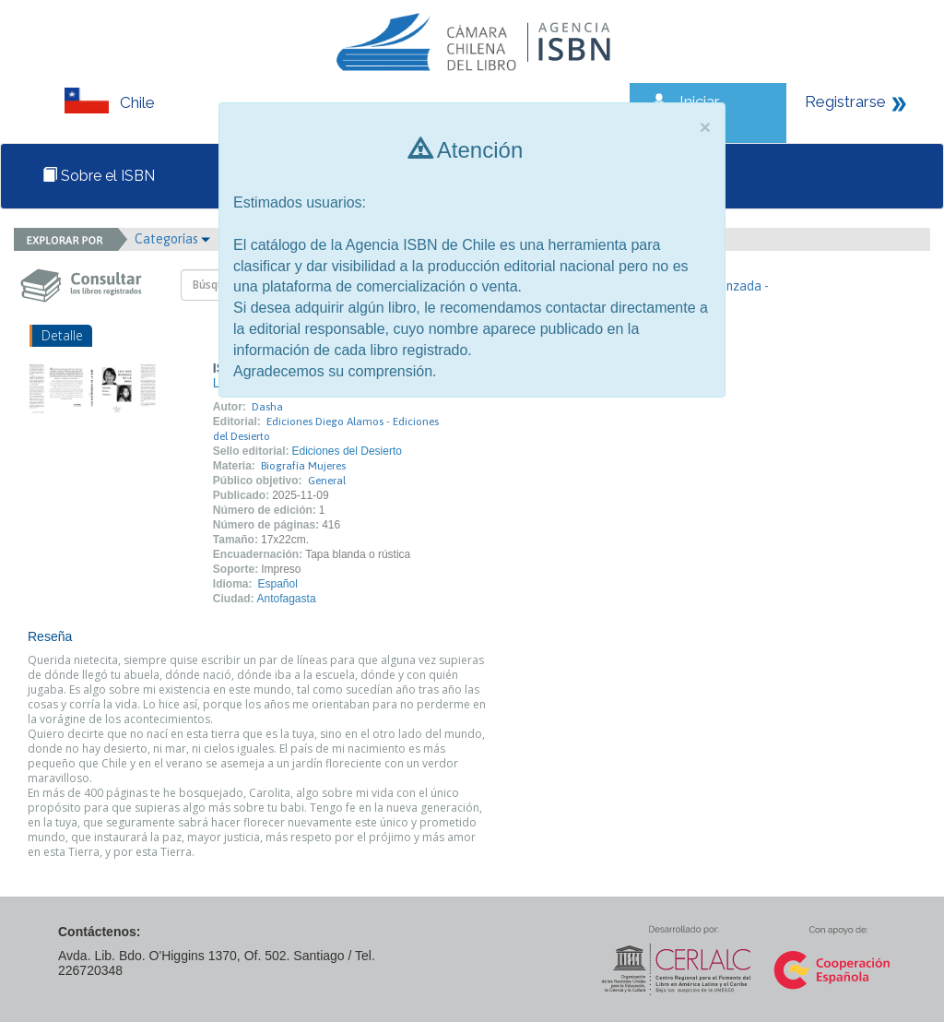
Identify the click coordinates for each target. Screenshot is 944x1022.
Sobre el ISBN (98, 175)
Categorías (172, 239)
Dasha (267, 406)
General (327, 480)
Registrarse (845, 101)
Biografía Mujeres (303, 465)
